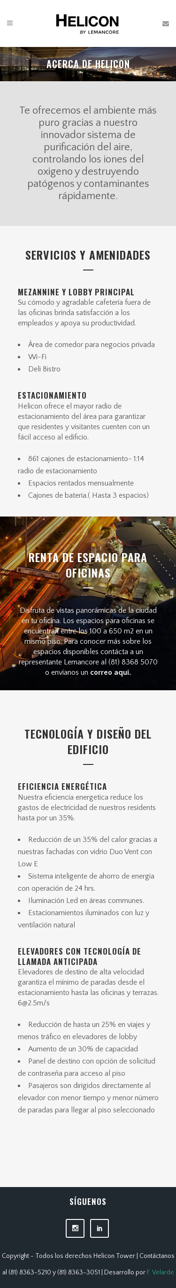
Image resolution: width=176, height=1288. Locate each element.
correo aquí (108, 672)
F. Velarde (160, 1272)
